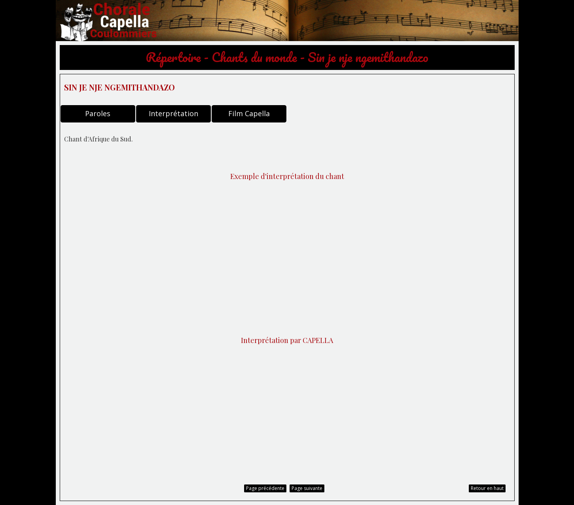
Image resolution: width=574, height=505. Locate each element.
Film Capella (249, 113)
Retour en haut (487, 488)
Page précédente (265, 488)
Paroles (97, 113)
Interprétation (173, 113)
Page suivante (307, 488)
